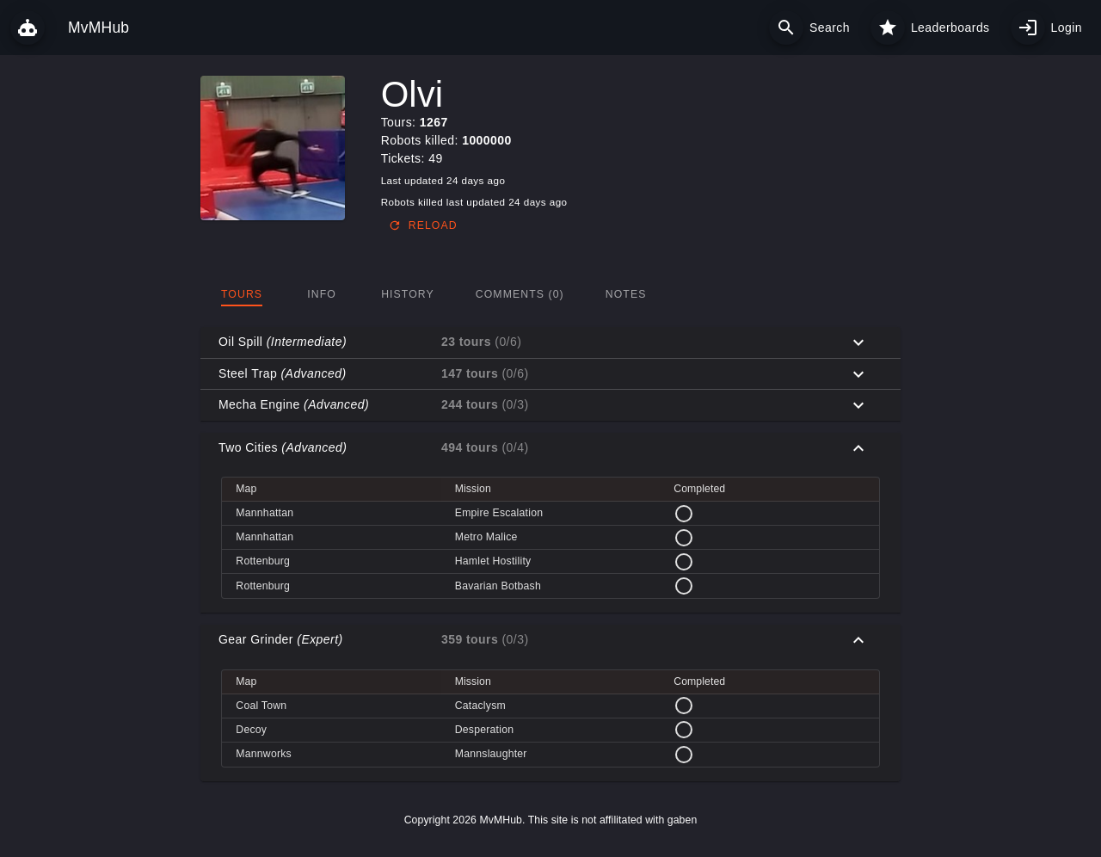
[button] (550, 342)
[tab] (241, 294)
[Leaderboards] (887, 27)
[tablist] (550, 294)
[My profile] (1028, 27)
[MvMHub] (27, 27)
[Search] (786, 27)
